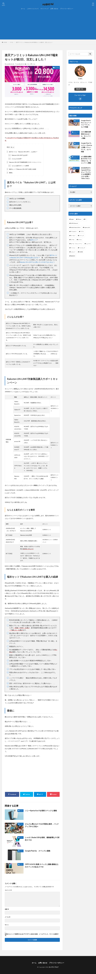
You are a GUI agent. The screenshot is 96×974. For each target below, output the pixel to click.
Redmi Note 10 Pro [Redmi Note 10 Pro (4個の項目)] (75, 227)
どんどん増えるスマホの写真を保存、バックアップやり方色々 (42, 825)
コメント (8, 890)
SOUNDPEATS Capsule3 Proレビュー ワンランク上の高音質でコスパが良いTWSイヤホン (86, 173)
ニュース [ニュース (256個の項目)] (88, 243)
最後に (9, 172)
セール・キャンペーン (75, 133)
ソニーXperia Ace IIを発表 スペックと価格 (41, 811)
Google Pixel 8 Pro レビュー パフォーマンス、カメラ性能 (86, 124)
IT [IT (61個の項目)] (85, 219)
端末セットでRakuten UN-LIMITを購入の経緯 (21, 169)
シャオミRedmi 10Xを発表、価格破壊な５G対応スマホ (42, 838)
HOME (5, 42)
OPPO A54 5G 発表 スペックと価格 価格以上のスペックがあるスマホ (41, 865)
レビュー (77, 168)
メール (7, 917)
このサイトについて (33, 8)
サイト (7, 924)
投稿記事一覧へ (80, 89)
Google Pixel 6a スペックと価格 (37, 851)
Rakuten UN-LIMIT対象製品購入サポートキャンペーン (23, 162)
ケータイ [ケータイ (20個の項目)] (73, 235)
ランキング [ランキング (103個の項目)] (82, 248)
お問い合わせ (54, 8)
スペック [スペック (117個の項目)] (81, 235)
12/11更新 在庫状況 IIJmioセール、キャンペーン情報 (86, 135)
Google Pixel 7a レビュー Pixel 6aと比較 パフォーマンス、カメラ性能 (86, 147)
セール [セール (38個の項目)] (80, 239)
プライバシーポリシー (66, 8)
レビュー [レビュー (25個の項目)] (73, 252)
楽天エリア (34, 240)
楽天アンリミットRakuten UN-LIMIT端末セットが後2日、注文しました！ (34, 42)
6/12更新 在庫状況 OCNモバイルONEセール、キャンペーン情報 (86, 160)
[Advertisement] (48, 26)
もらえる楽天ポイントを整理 (18, 165)
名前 (7, 909)
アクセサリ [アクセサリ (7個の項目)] (73, 231)
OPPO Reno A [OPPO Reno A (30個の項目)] (74, 223)
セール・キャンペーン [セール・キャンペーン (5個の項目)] (76, 243)
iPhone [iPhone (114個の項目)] (79, 219)
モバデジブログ (53, 967)
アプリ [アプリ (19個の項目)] (82, 231)
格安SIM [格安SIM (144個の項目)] (73, 256)
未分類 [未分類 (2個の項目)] (81, 252)
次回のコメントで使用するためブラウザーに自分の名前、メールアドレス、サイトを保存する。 (32, 934)
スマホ (11, 42)
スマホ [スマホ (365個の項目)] (72, 239)
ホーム (23, 8)
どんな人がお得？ (15, 158)
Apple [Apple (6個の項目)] (72, 219)
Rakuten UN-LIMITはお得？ (18, 155)
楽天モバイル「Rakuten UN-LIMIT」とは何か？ (21, 151)
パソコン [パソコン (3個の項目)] (73, 248)
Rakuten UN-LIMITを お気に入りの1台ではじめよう (37, 262)
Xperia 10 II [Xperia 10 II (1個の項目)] (87, 227)
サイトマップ (44, 8)
